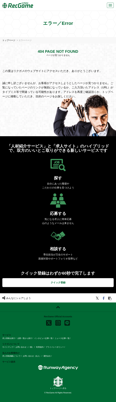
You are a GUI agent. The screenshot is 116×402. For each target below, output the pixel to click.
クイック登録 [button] (58, 282)
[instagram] (58, 322)
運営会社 (47, 356)
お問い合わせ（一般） (25, 347)
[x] (49, 322)
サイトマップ (7, 347)
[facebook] (104, 298)
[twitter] (98, 298)
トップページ (8, 40)
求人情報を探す (8, 338)
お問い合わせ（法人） (32, 356)
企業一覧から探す (24, 338)
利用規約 (39, 347)
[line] (67, 322)
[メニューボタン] (110, 5)
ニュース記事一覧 (62, 338)
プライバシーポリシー (55, 347)
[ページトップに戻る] (58, 307)
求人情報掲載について (11, 356)
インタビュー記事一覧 (43, 338)
